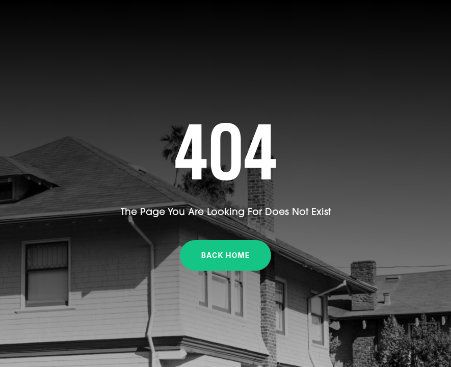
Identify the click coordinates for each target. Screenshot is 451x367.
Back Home (225, 255)
